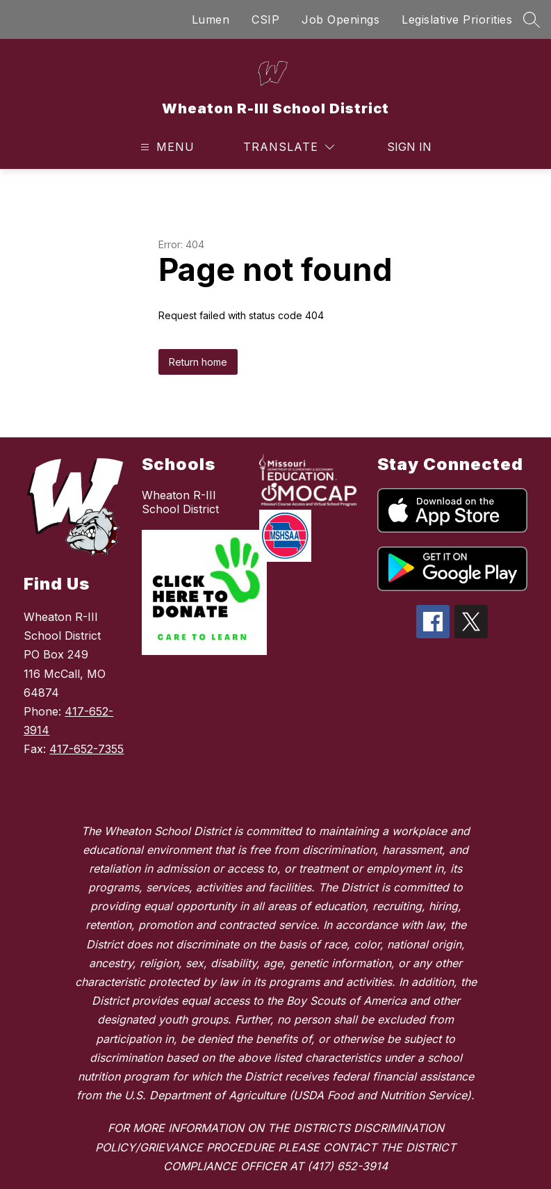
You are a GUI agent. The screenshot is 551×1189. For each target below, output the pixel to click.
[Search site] (531, 19)
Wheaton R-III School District (180, 502)
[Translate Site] (289, 147)
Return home (198, 362)
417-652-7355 (86, 749)
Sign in (400, 147)
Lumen (211, 19)
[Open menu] (166, 147)
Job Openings (340, 19)
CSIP (265, 19)
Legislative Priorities (457, 19)
